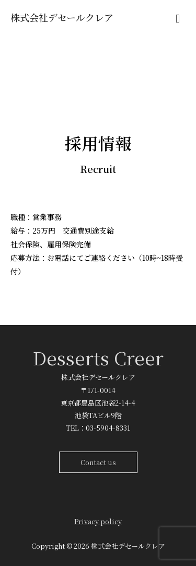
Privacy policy (98, 521)
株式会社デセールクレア (61, 17)
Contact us (98, 462)
